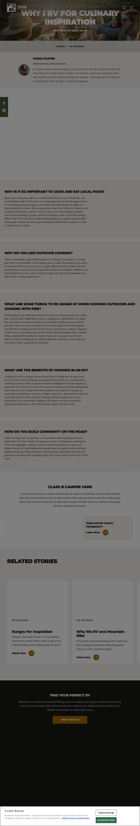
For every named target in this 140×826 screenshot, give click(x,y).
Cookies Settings (106, 812)
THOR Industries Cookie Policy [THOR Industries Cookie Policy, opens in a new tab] (75, 818)
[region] (70, 816)
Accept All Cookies (106, 820)
